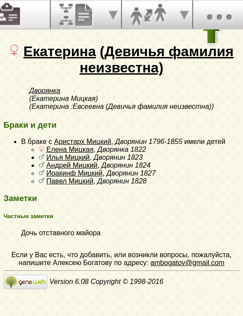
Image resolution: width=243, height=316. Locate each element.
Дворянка (45, 90)
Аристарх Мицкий (82, 141)
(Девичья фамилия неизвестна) (156, 59)
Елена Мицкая (69, 149)
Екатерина (59, 51)
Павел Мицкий (69, 181)
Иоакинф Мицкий (74, 173)
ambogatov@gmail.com (187, 262)
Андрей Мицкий (71, 165)
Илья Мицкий (68, 157)
